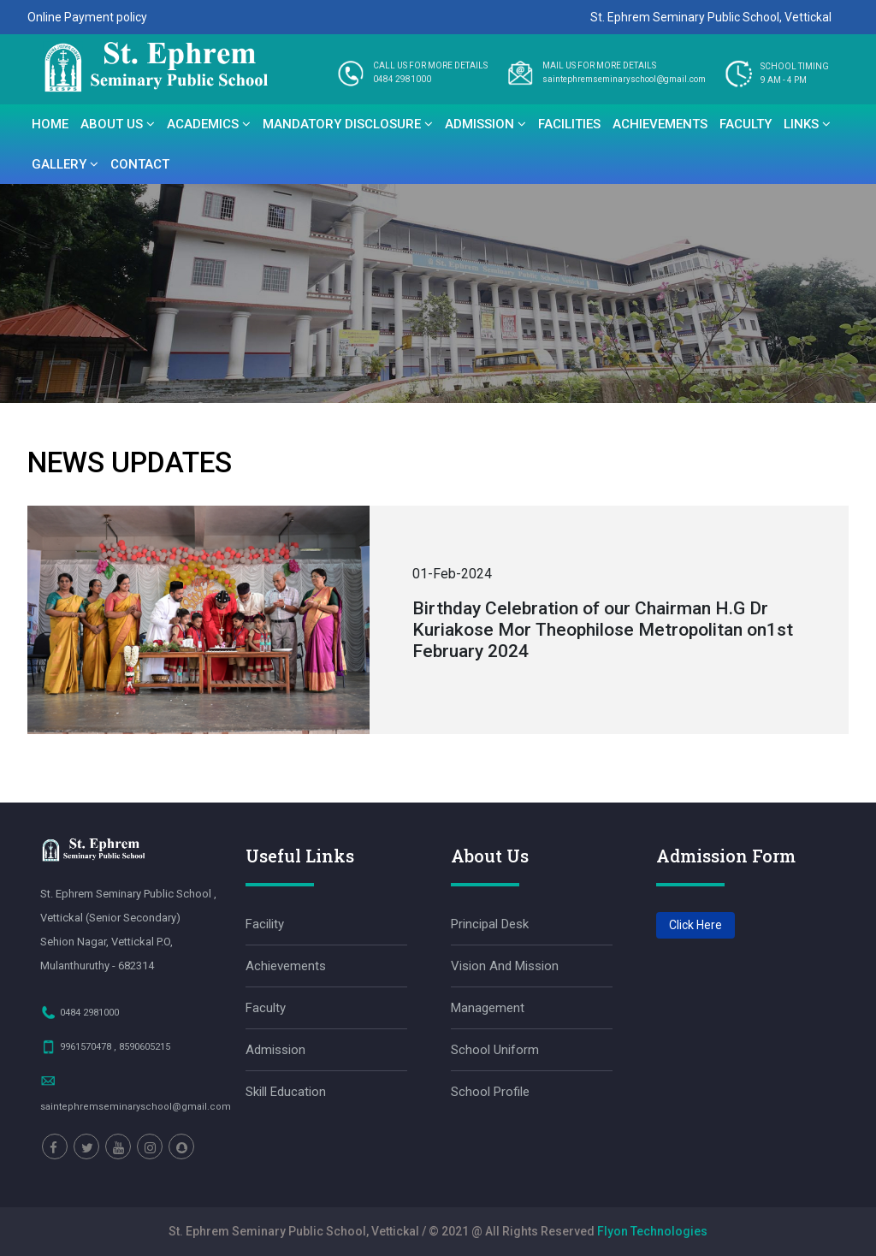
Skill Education (286, 1091)
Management (487, 1008)
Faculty (745, 124)
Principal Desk (490, 924)
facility (265, 924)
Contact (139, 164)
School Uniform (495, 1050)
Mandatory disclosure (348, 124)
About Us (117, 124)
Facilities (569, 124)
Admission (485, 124)
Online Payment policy (87, 17)
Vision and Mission (505, 966)
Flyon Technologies (652, 1231)
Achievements (660, 124)
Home (50, 124)
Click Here (695, 925)
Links (807, 124)
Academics (209, 124)
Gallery (65, 164)
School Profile (490, 1091)
